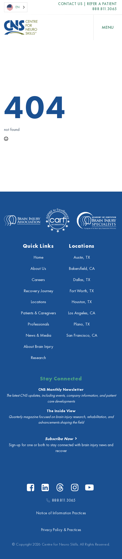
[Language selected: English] (15, 7)
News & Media (38, 335)
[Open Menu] (108, 27)
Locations (38, 301)
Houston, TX (82, 301)
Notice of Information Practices (61, 513)
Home (38, 257)
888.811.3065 (104, 9)
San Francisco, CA (81, 335)
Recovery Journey (38, 290)
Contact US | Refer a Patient (87, 4)
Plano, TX (82, 324)
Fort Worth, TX (81, 290)
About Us (38, 268)
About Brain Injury (38, 346)
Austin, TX (82, 257)
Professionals (38, 324)
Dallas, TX (81, 279)
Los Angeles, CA (81, 312)
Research (38, 357)
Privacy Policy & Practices (61, 529)
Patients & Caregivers (38, 312)
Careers (38, 279)
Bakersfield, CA (82, 268)
